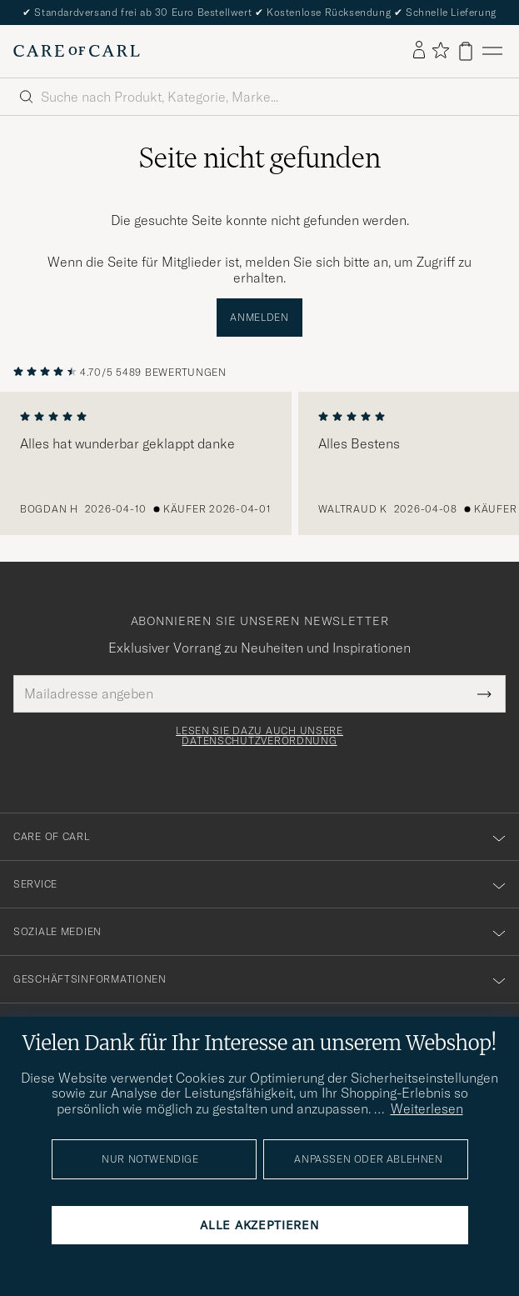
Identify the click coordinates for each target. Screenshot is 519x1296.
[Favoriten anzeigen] (440, 51)
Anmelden (259, 317)
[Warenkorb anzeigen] (465, 51)
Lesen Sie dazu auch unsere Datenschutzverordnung (259, 736)
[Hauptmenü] (492, 51)
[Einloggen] (419, 51)
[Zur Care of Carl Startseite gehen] (76, 51)
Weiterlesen (427, 1108)
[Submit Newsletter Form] (484, 693)
